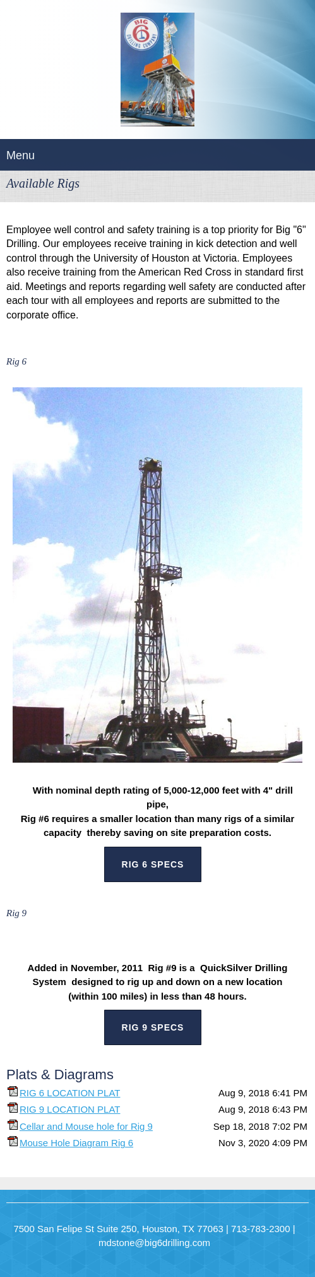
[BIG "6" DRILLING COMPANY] (157, 73)
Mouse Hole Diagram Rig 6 (76, 1142)
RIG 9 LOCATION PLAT (70, 1109)
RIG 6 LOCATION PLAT (70, 1092)
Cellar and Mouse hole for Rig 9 (86, 1126)
